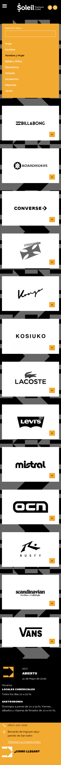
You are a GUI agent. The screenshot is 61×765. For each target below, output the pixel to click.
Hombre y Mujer (14, 55)
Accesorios (12, 79)
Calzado (10, 73)
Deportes (10, 84)
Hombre (10, 49)
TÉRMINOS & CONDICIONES (24, 742)
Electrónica (12, 67)
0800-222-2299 (17, 725)
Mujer (8, 43)
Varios (9, 90)
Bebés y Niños (13, 61)
